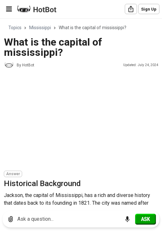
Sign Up (149, 9)
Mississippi (40, 27)
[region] (81, 112)
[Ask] (145, 219)
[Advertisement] (83, 120)
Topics (14, 27)
